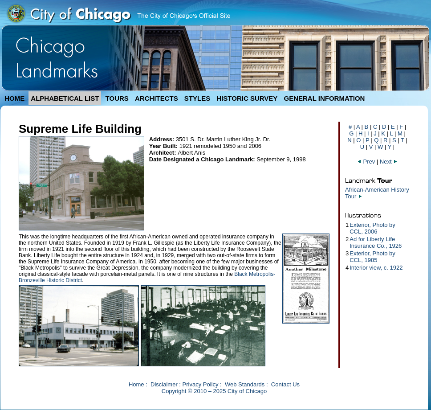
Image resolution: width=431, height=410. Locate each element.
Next (389, 161)
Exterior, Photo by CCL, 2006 (372, 228)
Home (136, 384)
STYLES (197, 98)
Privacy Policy (201, 384)
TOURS (117, 98)
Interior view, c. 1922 (376, 267)
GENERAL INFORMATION (324, 98)
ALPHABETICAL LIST (65, 98)
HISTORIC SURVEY (246, 98)
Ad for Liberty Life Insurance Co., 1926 (376, 242)
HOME (14, 98)
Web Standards (244, 384)
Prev (367, 161)
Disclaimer (164, 384)
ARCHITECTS (156, 98)
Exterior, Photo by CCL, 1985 (372, 256)
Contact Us (285, 384)
